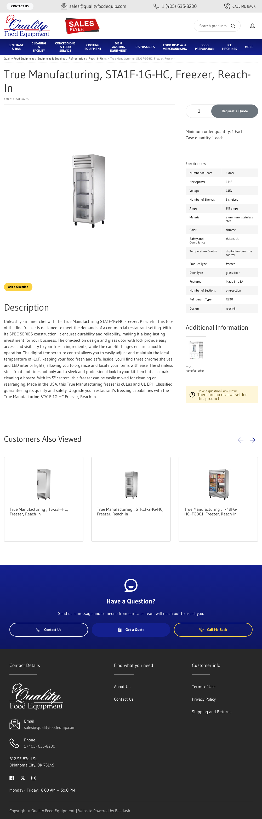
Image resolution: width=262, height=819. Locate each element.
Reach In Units (98, 58)
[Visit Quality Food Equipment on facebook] (11, 777)
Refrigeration (77, 58)
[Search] (217, 26)
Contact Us (20, 6)
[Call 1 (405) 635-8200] (175, 6)
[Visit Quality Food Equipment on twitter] (22, 777)
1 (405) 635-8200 (39, 746)
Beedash (122, 810)
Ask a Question (18, 287)
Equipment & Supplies (51, 58)
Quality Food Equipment (19, 58)
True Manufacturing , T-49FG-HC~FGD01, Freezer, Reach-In (210, 511)
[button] (252, 440)
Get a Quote (131, 629)
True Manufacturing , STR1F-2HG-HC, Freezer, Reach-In (130, 511)
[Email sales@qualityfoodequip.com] (93, 6)
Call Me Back (239, 6)
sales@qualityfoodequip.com (50, 727)
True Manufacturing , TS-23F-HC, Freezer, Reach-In (39, 511)
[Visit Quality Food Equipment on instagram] (33, 777)
